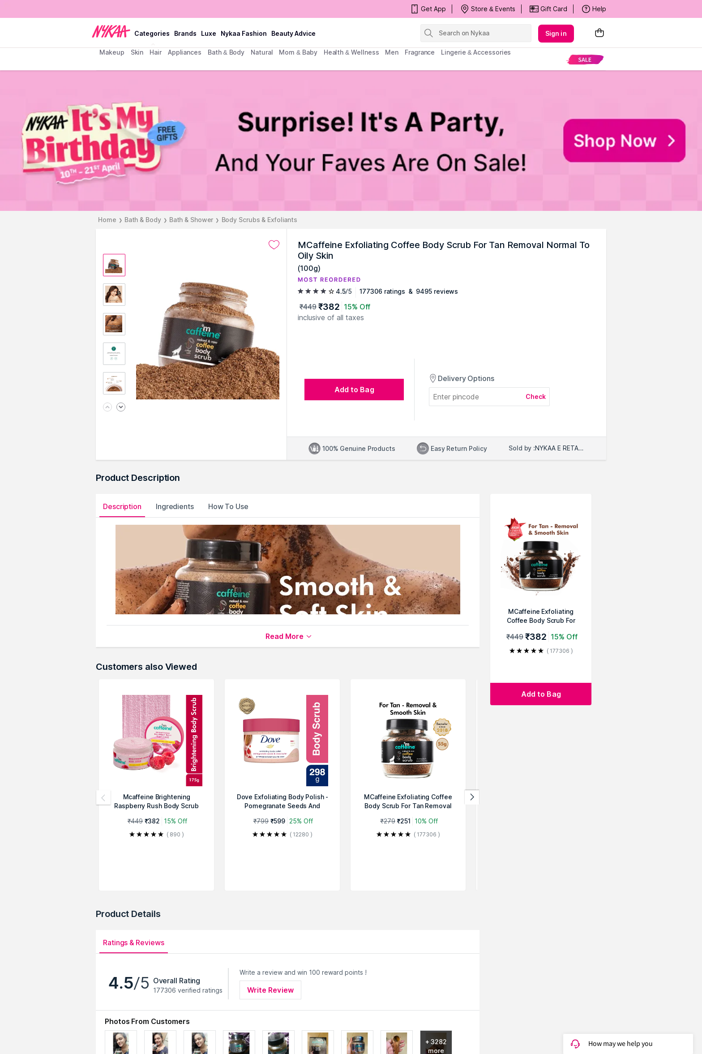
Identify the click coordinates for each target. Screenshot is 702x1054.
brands (185, 33)
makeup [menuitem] (111, 52)
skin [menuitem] (137, 52)
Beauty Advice (293, 33)
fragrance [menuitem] (420, 52)
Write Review (270, 989)
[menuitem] (585, 59)
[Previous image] (107, 408)
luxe (208, 33)
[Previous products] (103, 797)
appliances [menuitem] (184, 52)
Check (536, 396)
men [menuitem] (391, 52)
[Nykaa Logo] (111, 31)
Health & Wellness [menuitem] (351, 52)
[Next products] (472, 797)
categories (152, 33)
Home (107, 219)
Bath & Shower (191, 219)
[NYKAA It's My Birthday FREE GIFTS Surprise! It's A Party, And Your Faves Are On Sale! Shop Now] (351, 140)
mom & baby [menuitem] (298, 52)
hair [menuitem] (156, 52)
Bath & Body (142, 219)
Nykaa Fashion (244, 33)
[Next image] (120, 408)
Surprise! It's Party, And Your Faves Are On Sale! (176, 8)
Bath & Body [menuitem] (226, 52)
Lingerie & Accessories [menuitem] (476, 52)
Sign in (556, 33)
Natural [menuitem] (262, 52)
